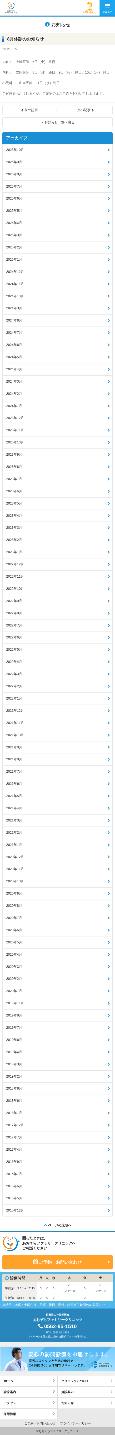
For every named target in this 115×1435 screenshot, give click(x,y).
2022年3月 (14, 674)
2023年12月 (15, 418)
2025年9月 (14, 162)
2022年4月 (14, 662)
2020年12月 (15, 857)
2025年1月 (14, 259)
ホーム (8, 1381)
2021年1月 (14, 845)
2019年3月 (14, 1064)
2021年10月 (15, 735)
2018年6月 (14, 1100)
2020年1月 (14, 991)
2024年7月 (14, 332)
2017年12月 (15, 1125)
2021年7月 (14, 771)
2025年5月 (14, 210)
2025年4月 (14, 223)
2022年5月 (14, 649)
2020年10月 (15, 881)
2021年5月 (14, 796)
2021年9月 (14, 747)
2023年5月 (14, 503)
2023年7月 (14, 479)
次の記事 (83, 110)
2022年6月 (14, 637)
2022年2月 (14, 686)
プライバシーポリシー (75, 1423)
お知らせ (67, 1403)
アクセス (10, 1403)
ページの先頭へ (59, 1225)
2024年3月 (14, 381)
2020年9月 (14, 893)
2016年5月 (14, 1198)
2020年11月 (15, 869)
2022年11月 (15, 576)
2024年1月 (14, 406)
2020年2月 (14, 979)
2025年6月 (14, 198)
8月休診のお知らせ (25, 39)
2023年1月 (14, 552)
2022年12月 (15, 564)
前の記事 (31, 110)
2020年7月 (14, 918)
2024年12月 (15, 272)
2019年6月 (14, 1040)
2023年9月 (14, 454)
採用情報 (10, 1414)
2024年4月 (14, 369)
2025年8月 (14, 174)
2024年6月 (14, 345)
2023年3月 (14, 527)
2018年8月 (14, 1088)
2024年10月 (15, 296)
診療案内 (10, 1392)
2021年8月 (14, 759)
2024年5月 (14, 357)
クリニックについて (75, 1381)
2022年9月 (14, 601)
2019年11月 (15, 1003)
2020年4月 (14, 954)
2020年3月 (14, 967)
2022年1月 (14, 698)
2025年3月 (14, 235)
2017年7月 (14, 1137)
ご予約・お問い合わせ (60, 1262)
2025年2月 (14, 247)
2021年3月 (14, 820)
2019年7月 (14, 1027)
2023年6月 (14, 491)
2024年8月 (14, 320)
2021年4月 (14, 808)
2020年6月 (14, 930)
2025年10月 (15, 150)
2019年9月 (14, 1015)
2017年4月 (14, 1149)
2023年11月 (15, 430)
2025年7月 (14, 186)
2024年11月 (15, 284)
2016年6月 (14, 1186)
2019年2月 (14, 1076)
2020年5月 (14, 942)
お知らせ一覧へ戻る (60, 122)
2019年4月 (14, 1052)
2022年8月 (14, 613)
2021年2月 (14, 832)
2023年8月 (14, 467)
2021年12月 (15, 710)
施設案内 (67, 1392)
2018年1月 (14, 1113)
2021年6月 (14, 784)
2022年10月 (15, 589)
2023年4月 (14, 515)
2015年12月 (15, 1210)
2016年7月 (14, 1174)
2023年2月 (14, 540)
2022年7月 (14, 625)
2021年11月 (15, 723)
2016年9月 (14, 1162)
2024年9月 (14, 308)
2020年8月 (14, 905)
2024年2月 (14, 394)
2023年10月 (15, 442)
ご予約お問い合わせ (89, 11)
